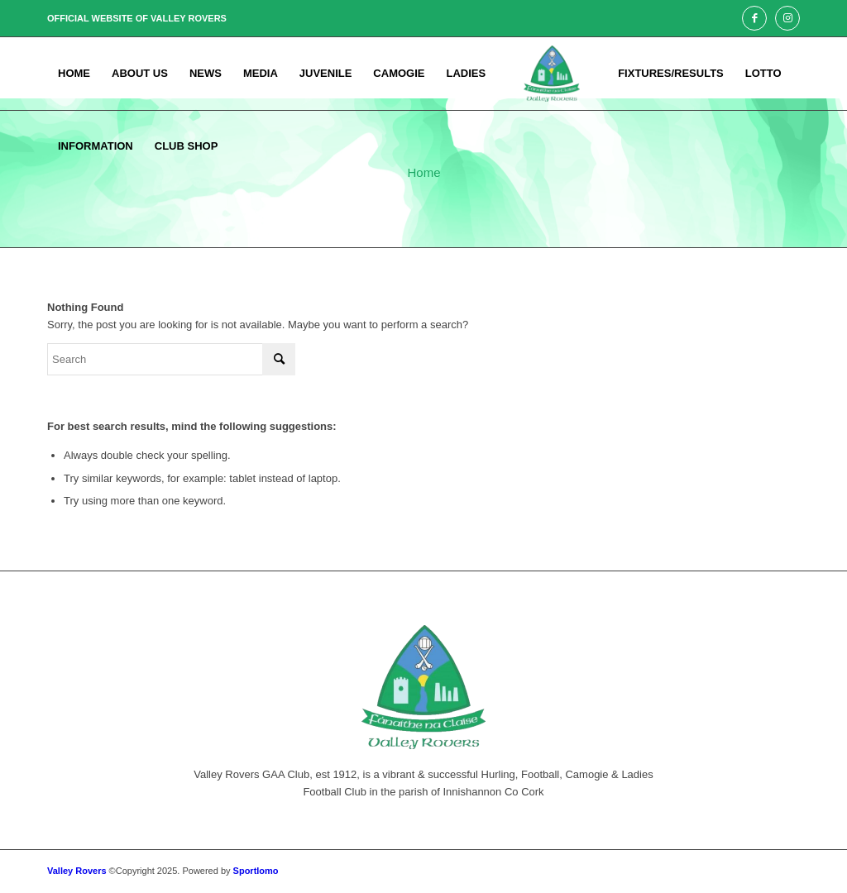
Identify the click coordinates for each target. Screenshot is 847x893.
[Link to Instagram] (787, 18)
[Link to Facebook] (754, 18)
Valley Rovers (77, 871)
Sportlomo (256, 871)
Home (423, 172)
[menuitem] (74, 73)
